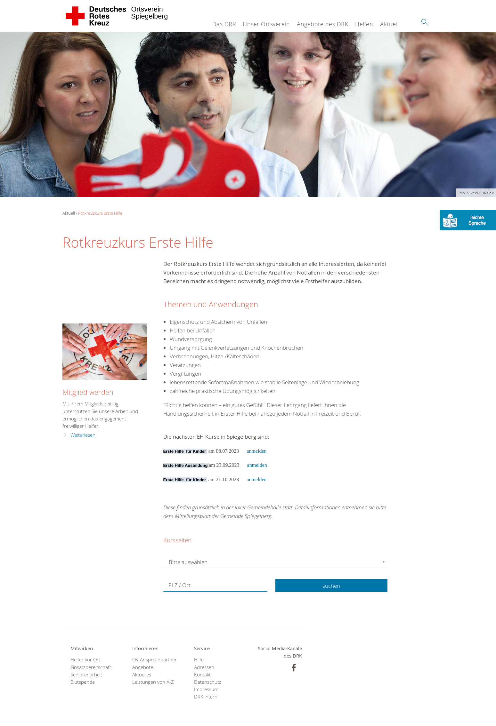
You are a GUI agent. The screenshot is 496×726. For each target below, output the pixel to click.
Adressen (204, 667)
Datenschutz (207, 682)
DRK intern (205, 697)
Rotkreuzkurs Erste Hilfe (100, 213)
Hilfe (199, 660)
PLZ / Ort (180, 585)
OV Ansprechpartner (154, 660)
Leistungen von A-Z (153, 682)
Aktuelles (141, 675)
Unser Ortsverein (266, 24)
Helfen (364, 24)
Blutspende (82, 682)
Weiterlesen (82, 435)
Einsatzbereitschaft (90, 667)
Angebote (142, 667)
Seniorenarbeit (86, 675)
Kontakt (202, 675)
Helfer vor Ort (85, 660)
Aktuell (389, 24)
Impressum (206, 689)
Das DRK (224, 24)
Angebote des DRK (322, 24)
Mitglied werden (87, 392)
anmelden (256, 451)
